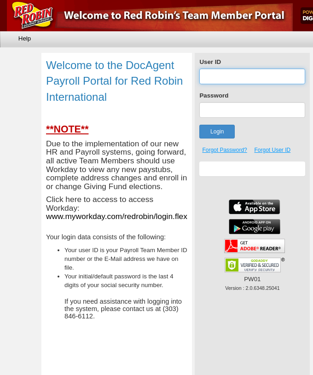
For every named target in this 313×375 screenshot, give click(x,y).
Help (24, 38)
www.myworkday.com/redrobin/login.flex (116, 216)
